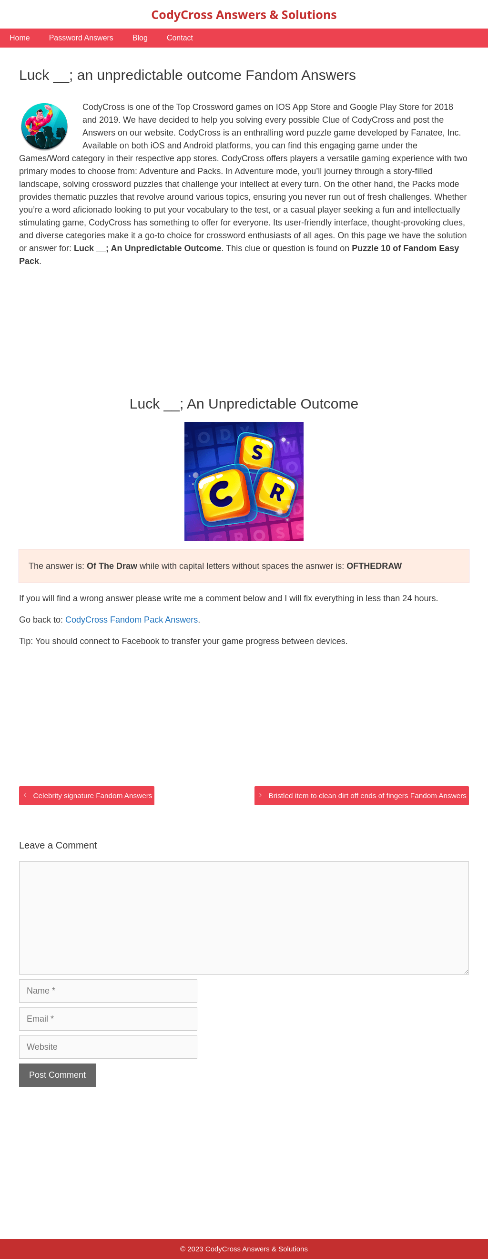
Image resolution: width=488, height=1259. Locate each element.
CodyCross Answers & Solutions (243, 14)
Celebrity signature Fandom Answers (92, 795)
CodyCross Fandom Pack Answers (131, 620)
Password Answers (81, 38)
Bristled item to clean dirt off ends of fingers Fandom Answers (368, 795)
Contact (180, 38)
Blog (140, 38)
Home (20, 38)
